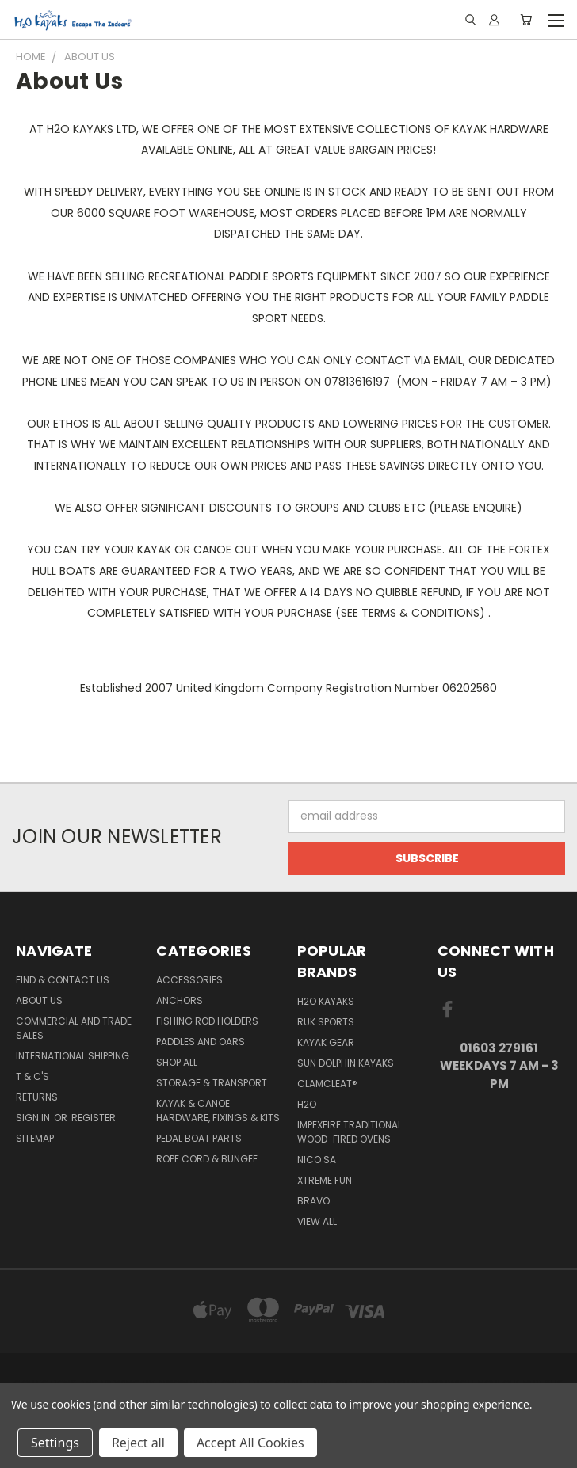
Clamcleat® (327, 1083)
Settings (55, 1442)
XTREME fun (324, 1180)
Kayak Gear (325, 1042)
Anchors (179, 1000)
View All (317, 1221)
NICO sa (316, 1159)
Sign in (34, 1117)
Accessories (189, 980)
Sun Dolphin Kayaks (345, 1063)
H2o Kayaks (325, 1001)
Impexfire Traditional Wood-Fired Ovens (349, 1132)
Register (93, 1117)
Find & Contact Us (62, 980)
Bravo (313, 1200)
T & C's (32, 1076)
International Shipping (72, 1056)
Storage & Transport (211, 1083)
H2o (306, 1104)
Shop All (176, 1062)
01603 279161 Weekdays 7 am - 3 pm (499, 1066)
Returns (37, 1097)
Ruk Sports (325, 1022)
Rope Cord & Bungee (207, 1159)
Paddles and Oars (200, 1041)
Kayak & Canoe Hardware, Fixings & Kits (218, 1110)
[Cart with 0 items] (526, 20)
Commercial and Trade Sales (74, 1028)
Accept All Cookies (250, 1442)
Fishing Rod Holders (207, 1021)
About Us (39, 1000)
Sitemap (35, 1138)
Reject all (138, 1442)
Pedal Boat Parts (199, 1138)
